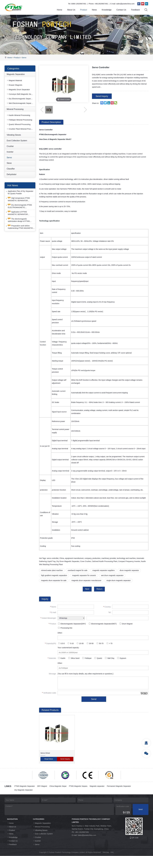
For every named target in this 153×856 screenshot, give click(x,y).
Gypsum (121, 658)
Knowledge (106, 10)
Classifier (11, 169)
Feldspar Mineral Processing (19, 120)
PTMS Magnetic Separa (78, 786)
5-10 (71, 644)
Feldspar (86, 658)
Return (99, 589)
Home (59, 10)
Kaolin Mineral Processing (18, 115)
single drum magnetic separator (119, 581)
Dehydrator (11, 174)
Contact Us (121, 10)
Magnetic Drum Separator (18, 89)
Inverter (10, 152)
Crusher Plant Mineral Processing (20, 129)
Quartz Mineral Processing (18, 124)
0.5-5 (61, 644)
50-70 (100, 644)
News (94, 10)
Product (83, 10)
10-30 (80, 644)
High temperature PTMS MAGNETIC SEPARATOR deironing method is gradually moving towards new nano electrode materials (17, 199)
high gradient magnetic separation (54, 575)
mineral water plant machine (52, 570)
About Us (71, 10)
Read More (48, 759)
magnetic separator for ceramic (84, 575)
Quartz (98, 658)
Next (87, 589)
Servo (24, 58)
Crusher (10, 146)
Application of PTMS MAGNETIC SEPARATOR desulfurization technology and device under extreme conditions (19, 213)
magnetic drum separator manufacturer (86, 581)
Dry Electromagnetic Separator (20, 99)
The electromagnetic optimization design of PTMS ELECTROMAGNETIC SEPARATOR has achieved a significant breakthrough (17, 220)
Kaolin (61, 658)
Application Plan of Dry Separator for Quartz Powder (19, 192)
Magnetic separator (97, 786)
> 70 (109, 644)
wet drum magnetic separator (112, 575)
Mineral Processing (15, 109)
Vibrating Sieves (14, 135)
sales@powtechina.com (125, 4)
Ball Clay (109, 658)
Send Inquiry (102, 96)
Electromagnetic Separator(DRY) (72, 624)
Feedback (135, 10)
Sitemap (106, 852)
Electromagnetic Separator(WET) (103, 624)
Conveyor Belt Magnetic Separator (20, 94)
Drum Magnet (126, 624)
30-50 (90, 644)
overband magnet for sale (77, 570)
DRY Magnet (42, 786)
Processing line (65, 628)
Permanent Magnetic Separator (119, 786)
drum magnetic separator (129, 570)
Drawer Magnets (14, 85)
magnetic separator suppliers (104, 570)
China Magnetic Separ (58, 786)
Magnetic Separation (16, 74)
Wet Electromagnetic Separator (20, 103)
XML (112, 852)
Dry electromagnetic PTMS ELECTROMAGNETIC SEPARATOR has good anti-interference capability (18, 206)
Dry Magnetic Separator (23, 790)
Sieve (9, 163)
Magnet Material (14, 80)
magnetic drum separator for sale (53, 581)
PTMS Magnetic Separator (24, 786)
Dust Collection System (17, 141)
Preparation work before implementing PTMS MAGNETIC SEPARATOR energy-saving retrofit (20, 227)
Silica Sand (73, 658)
